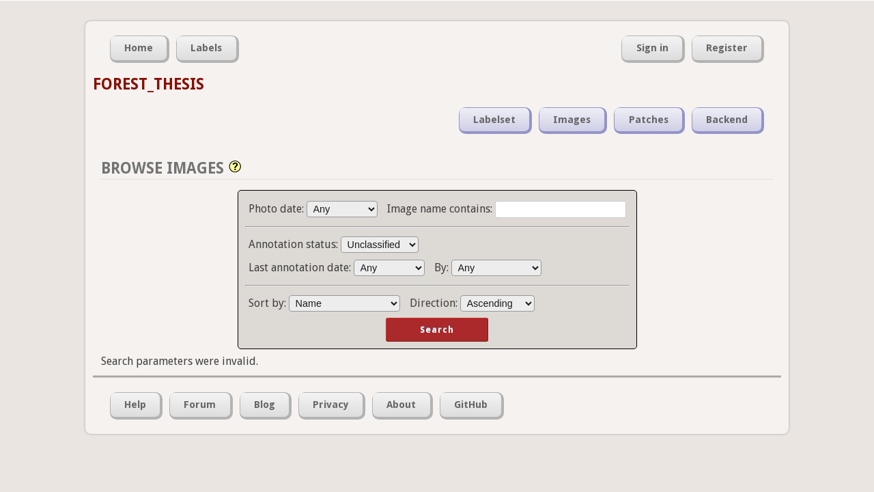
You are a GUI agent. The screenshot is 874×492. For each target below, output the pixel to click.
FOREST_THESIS (148, 84)
